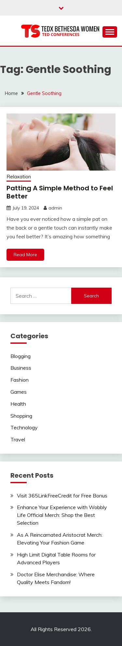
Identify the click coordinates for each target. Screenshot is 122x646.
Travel (17, 439)
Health (18, 404)
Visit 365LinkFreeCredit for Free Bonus (62, 495)
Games (18, 392)
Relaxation (19, 176)
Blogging (20, 356)
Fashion (19, 380)
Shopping (21, 416)
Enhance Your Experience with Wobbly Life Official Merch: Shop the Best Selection (62, 515)
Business (20, 368)
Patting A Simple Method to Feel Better (60, 192)
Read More (25, 254)
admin (55, 208)
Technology (24, 427)
